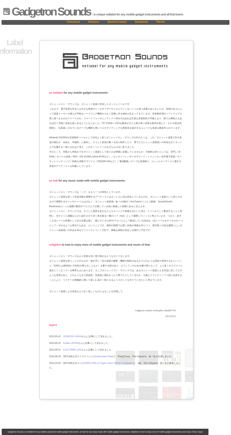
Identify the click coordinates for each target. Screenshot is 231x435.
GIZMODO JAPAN (72, 336)
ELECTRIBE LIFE (72, 349)
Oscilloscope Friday (103, 356)
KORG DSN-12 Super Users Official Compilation (108, 363)
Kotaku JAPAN (70, 343)
